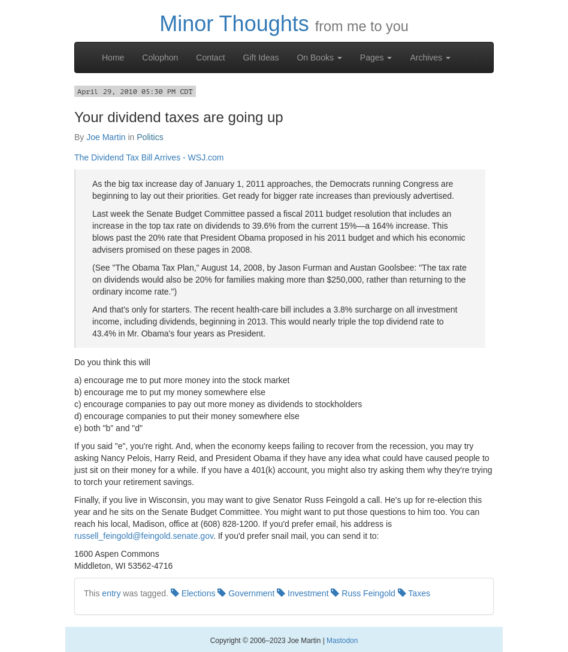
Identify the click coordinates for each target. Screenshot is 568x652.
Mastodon (342, 640)
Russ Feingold (363, 593)
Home (113, 57)
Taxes (414, 593)
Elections (193, 593)
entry (111, 593)
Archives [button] (430, 57)
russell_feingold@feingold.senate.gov (143, 536)
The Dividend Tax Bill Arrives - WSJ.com (148, 157)
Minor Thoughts (234, 23)
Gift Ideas (261, 57)
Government (245, 593)
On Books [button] (319, 57)
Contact (210, 57)
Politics (150, 137)
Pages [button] (376, 57)
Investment (302, 593)
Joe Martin (105, 137)
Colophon (160, 57)
